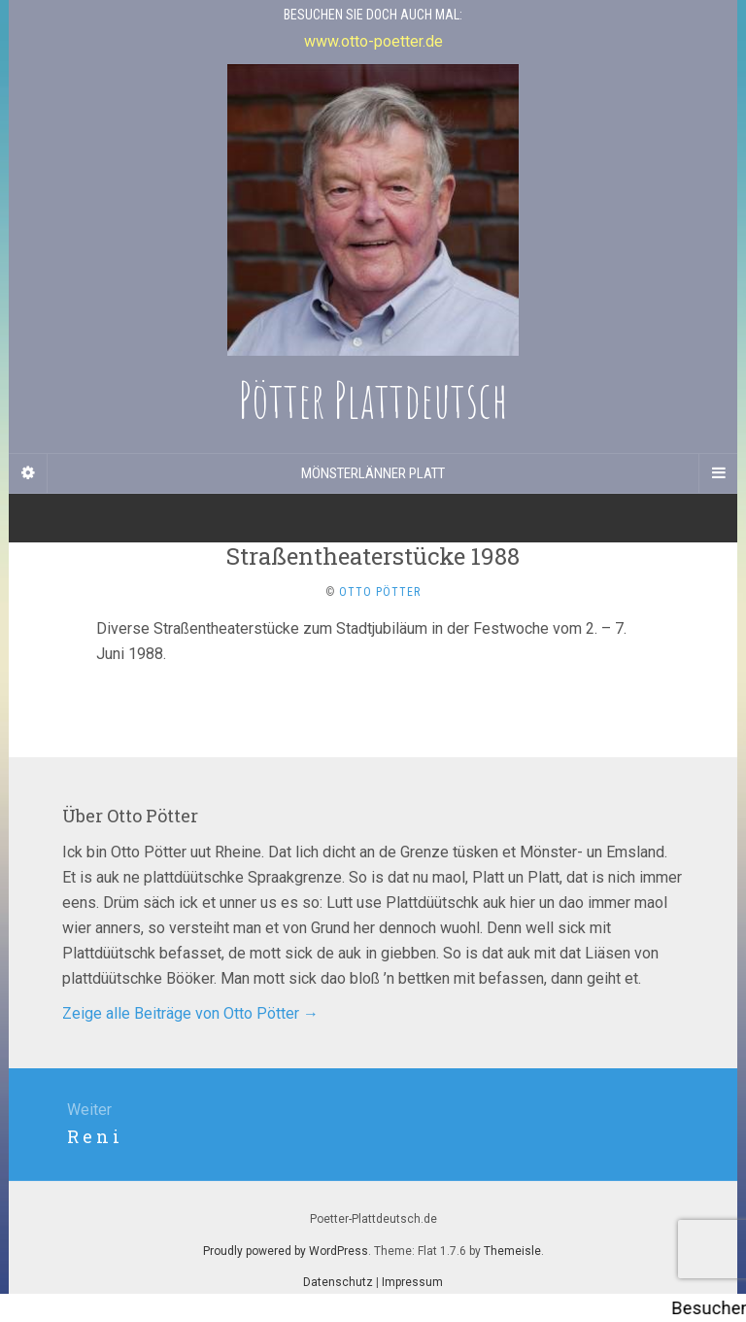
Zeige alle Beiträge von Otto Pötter (190, 1013)
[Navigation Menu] (717, 473)
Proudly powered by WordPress (285, 1251)
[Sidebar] (28, 473)
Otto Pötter (380, 592)
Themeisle (512, 1251)
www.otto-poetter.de (373, 41)
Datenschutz (338, 1282)
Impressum (412, 1282)
